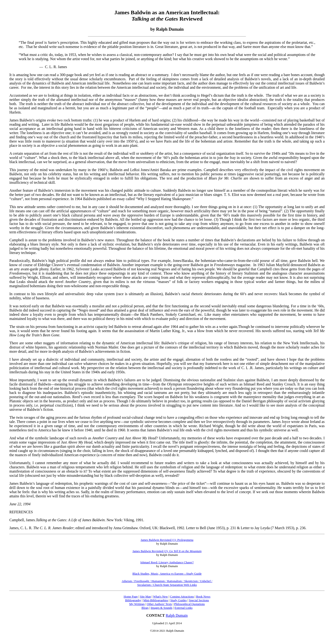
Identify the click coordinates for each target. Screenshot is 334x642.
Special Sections (199, 600)
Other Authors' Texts (159, 604)
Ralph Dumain (177, 615)
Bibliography (133, 600)
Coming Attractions (182, 596)
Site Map (145, 596)
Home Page (131, 596)
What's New (160, 596)
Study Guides (178, 600)
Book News (203, 596)
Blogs (145, 607)
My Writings (137, 604)
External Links (184, 607)
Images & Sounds (161, 607)
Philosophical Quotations (189, 604)
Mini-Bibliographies (155, 600)
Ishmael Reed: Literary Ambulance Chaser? (167, 562)
